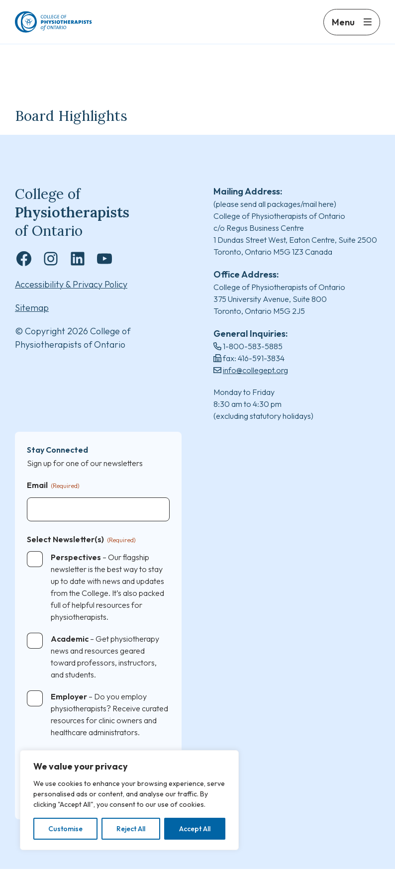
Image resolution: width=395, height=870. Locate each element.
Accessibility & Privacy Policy (71, 285)
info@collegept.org (255, 371)
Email (53, 486)
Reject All (130, 828)
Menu (343, 28)
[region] (129, 800)
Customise (65, 828)
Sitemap (32, 308)
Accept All (194, 828)
